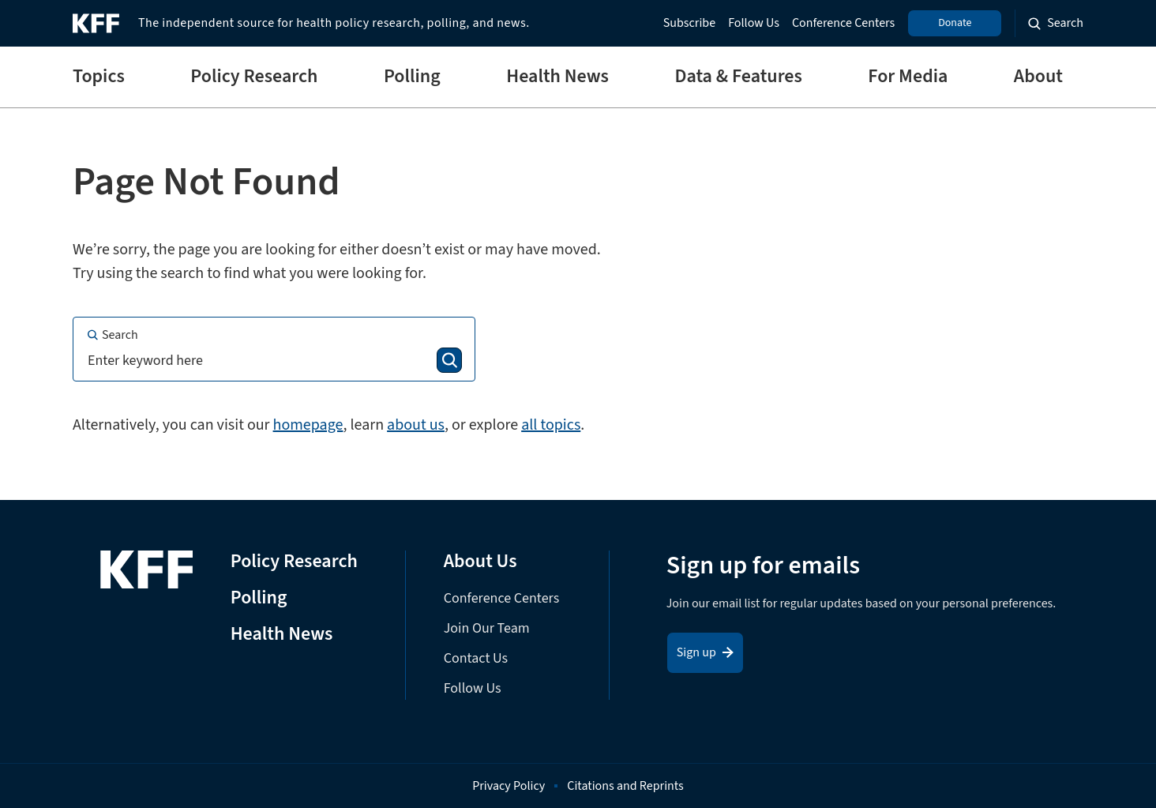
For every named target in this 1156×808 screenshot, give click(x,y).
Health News (557, 77)
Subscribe (689, 23)
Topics (99, 77)
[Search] (449, 360)
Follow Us (753, 23)
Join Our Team (487, 628)
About (1038, 77)
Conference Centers (843, 23)
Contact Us (476, 658)
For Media (908, 77)
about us (416, 425)
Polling (412, 77)
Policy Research (253, 77)
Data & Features (737, 77)
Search (112, 335)
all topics (550, 425)
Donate (954, 23)
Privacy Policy (508, 786)
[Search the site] (1055, 23)
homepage (308, 425)
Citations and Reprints (625, 786)
